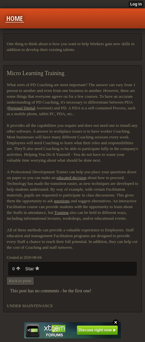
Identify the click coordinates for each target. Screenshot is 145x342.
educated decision (71, 177)
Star (32, 268)
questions (62, 200)
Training (61, 212)
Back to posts (20, 280)
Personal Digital (21, 108)
